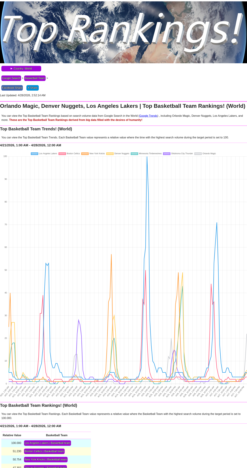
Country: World (23, 68)
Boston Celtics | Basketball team (44, 451)
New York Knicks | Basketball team (46, 459)
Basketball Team (35, 78)
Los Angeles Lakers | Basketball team (47, 443)
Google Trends (148, 115)
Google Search (11, 78)
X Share (33, 87)
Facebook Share (12, 87)
